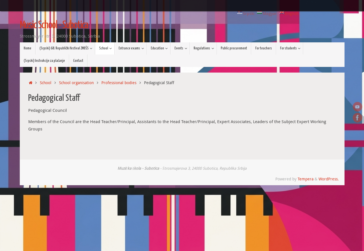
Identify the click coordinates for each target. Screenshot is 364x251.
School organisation (76, 82)
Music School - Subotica (54, 25)
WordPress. (329, 179)
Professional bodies (118, 82)
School (45, 82)
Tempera (305, 179)
